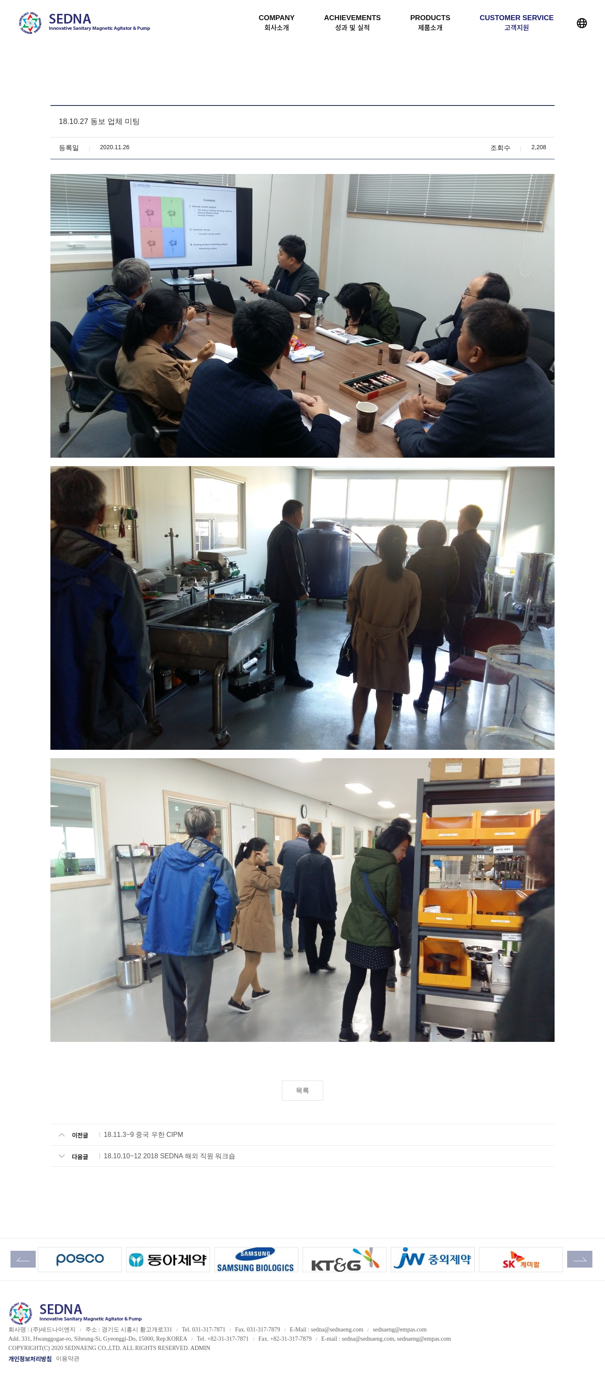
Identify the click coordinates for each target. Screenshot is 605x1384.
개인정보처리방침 (30, 1359)
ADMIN (200, 1348)
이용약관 (67, 1358)
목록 (302, 1090)
